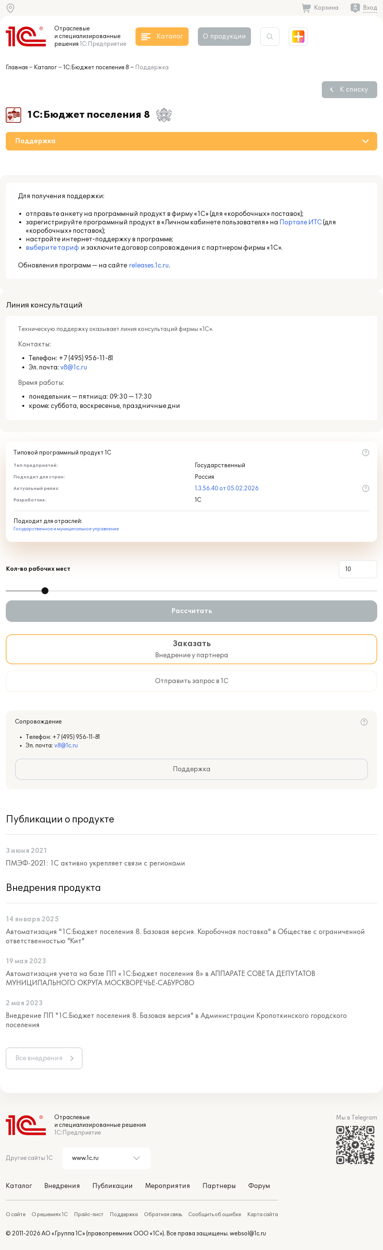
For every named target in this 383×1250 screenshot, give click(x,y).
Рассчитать (191, 611)
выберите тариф (52, 248)
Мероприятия (167, 1186)
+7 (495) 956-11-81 (86, 358)
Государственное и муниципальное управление (66, 528)
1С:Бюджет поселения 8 (96, 67)
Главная (17, 67)
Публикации (112, 1186)
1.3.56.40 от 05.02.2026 (227, 488)
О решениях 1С (50, 1215)
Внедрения (62, 1186)
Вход (370, 8)
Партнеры (219, 1186)
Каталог (45, 67)
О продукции (224, 36)
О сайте (15, 1215)
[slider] (45, 590)
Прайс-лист (89, 1215)
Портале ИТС (300, 222)
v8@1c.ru (73, 367)
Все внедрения (39, 1058)
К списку (354, 90)
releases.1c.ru (149, 265)
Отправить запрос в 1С (191, 681)
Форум (259, 1186)
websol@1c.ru (248, 1233)
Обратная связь (163, 1215)
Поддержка (192, 769)
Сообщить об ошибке (214, 1215)
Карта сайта (262, 1215)
